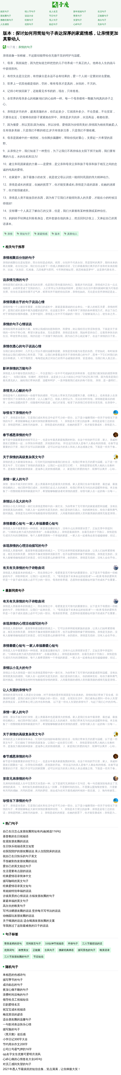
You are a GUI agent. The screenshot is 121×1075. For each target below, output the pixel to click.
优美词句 (9, 950)
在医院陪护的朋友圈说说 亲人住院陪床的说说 (31, 851)
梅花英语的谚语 (13, 1014)
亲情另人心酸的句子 (17, 390)
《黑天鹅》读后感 (14, 1034)
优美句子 (29, 24)
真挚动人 (70, 233)
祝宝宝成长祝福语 (14, 1009)
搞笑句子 (4, 11)
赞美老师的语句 (13, 943)
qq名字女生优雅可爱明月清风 (22, 1054)
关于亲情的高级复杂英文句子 (23, 457)
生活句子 (102, 11)
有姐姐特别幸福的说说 (17, 891)
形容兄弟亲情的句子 (17, 778)
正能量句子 (103, 15)
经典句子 (29, 19)
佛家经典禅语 (66, 950)
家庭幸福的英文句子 (15, 901)
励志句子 (53, 24)
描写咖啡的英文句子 (15, 881)
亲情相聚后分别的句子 (19, 257)
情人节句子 (30, 11)
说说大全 (29, 15)
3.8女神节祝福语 (54, 943)
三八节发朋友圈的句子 (16, 956)
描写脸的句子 (11, 1029)
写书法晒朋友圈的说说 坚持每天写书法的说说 (31, 911)
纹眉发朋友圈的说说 (15, 841)
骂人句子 (53, 19)
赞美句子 (77, 15)
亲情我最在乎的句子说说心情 (23, 302)
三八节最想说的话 (92, 943)
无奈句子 (102, 24)
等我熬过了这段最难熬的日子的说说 (25, 926)
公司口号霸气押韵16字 (17, 1049)
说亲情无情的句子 (15, 280)
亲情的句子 (25, 47)
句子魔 (11, 47)
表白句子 (102, 19)
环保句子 (73, 943)
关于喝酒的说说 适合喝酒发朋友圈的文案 (29, 921)
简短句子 (23, 233)
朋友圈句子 (5, 15)
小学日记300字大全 (15, 1039)
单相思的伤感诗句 (14, 975)
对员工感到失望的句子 (17, 1064)
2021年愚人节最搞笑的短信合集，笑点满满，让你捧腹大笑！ (42, 1069)
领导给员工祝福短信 (15, 999)
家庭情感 (40, 233)
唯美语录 (105, 950)
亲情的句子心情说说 (17, 324)
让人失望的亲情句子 (17, 690)
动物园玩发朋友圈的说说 (18, 916)
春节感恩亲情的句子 (17, 435)
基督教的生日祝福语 (15, 836)
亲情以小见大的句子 (17, 501)
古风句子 (49, 950)
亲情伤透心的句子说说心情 (22, 346)
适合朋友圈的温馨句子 (17, 1019)
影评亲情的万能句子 (17, 368)
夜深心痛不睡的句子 (15, 990)
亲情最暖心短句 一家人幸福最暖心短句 (30, 523)
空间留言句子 (33, 943)
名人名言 (53, 11)
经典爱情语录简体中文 (17, 876)
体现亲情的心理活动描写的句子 (25, 545)
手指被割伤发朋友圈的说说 (20, 861)
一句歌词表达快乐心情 (17, 1024)
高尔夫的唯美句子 (14, 906)
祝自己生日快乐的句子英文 (20, 856)
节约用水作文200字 (15, 1044)
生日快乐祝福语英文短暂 (18, 846)
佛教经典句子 (6, 19)
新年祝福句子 (79, 11)
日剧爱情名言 (11, 1004)
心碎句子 (77, 24)
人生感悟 (4, 24)
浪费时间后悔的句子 (15, 994)
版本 (56, 233)
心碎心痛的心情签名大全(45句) (22, 1059)
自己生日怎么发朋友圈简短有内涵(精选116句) (32, 831)
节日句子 (53, 15)
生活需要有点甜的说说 (17, 871)
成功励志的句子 (13, 985)
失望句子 (77, 19)
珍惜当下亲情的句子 (17, 413)
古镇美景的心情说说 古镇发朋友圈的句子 (29, 896)
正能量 (36, 950)
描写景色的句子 (86, 950)
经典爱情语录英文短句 (17, 886)
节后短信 (38, 956)
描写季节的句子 (13, 980)
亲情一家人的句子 (15, 479)
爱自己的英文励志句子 (17, 866)
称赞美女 (23, 950)
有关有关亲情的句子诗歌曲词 (23, 568)
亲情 (8, 233)
